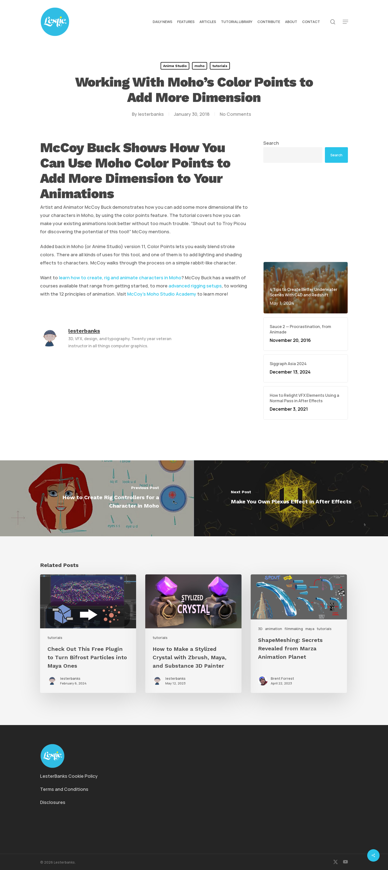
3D (260, 628)
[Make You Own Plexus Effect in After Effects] (291, 498)
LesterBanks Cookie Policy (69, 776)
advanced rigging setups (195, 286)
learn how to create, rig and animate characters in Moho (120, 278)
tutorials (219, 66)
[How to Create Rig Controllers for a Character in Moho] (97, 498)
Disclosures (52, 802)
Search (271, 143)
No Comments (235, 114)
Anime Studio (175, 66)
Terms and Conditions (64, 789)
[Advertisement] (305, 212)
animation (273, 628)
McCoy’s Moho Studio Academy (161, 294)
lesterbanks (151, 114)
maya (309, 628)
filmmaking (294, 628)
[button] (345, 21)
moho (199, 66)
